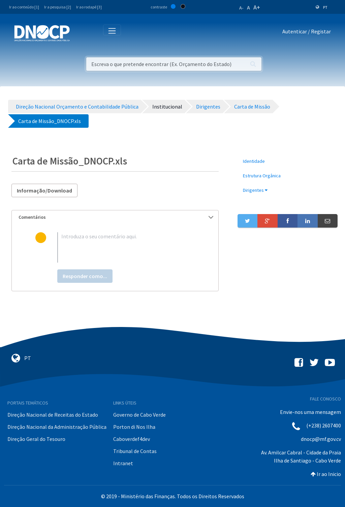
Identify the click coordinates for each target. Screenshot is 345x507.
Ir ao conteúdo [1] (24, 6)
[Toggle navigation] (79, 33)
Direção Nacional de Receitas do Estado (52, 414)
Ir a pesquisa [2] (57, 6)
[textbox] (126, 247)
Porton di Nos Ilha (134, 426)
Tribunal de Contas (135, 451)
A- (241, 8)
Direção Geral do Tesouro (36, 439)
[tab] (115, 217)
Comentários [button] (116, 217)
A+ (256, 7)
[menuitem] (288, 161)
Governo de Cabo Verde (139, 414)
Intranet (123, 463)
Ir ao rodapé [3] (89, 6)
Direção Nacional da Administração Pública (56, 426)
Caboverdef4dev (131, 439)
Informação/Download (44, 190)
